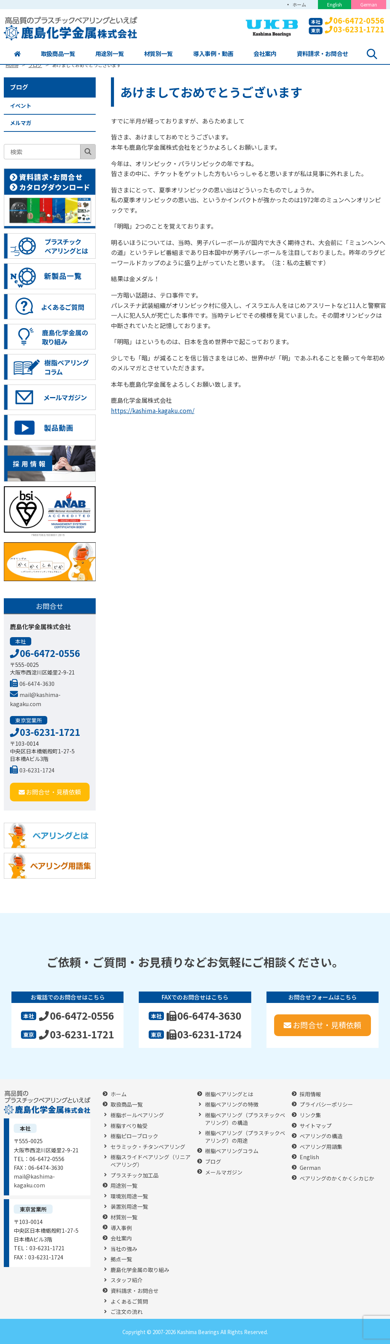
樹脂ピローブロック (134, 1136)
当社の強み (124, 1249)
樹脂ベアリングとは (229, 1094)
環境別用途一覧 (129, 1196)
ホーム (299, 4)
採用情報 (310, 1094)
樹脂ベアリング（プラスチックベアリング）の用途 (245, 1136)
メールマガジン (223, 1172)
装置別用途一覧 (129, 1206)
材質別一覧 (158, 53)
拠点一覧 (121, 1259)
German (368, 4)
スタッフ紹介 (127, 1280)
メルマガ (20, 123)
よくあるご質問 (129, 1301)
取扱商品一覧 (57, 53)
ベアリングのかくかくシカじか (337, 1178)
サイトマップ (316, 1125)
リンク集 (310, 1115)
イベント (20, 105)
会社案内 (265, 53)
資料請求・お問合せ (323, 53)
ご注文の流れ (127, 1311)
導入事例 (121, 1228)
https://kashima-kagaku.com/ (152, 410)
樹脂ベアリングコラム (231, 1151)
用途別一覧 (109, 53)
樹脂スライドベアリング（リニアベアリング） (151, 1160)
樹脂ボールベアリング (137, 1115)
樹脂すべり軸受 (129, 1125)
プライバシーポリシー (326, 1104)
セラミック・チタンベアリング (148, 1146)
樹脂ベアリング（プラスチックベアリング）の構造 (245, 1119)
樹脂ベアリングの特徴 (231, 1104)
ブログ (19, 86)
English (334, 4)
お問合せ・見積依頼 (50, 791)
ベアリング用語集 (321, 1146)
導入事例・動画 (213, 53)
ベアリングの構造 (321, 1136)
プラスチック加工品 (135, 1175)
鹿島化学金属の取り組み (140, 1270)
